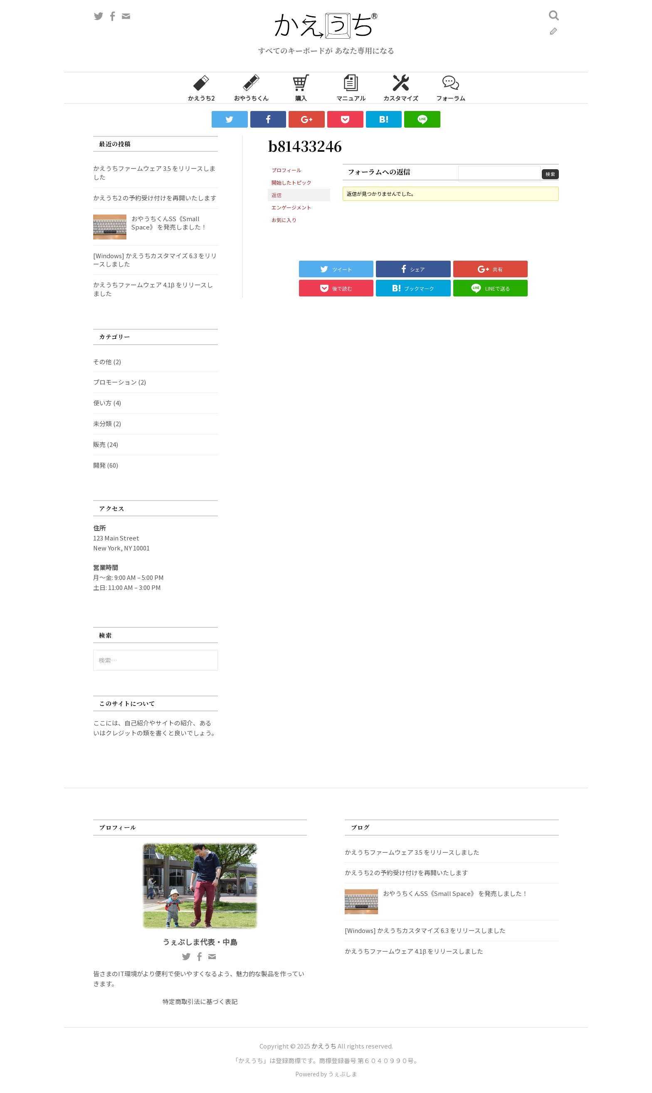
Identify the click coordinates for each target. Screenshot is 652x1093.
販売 (99, 444)
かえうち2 (201, 87)
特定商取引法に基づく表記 (200, 1001)
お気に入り (284, 219)
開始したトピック (291, 182)
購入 (301, 87)
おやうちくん (251, 87)
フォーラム (450, 87)
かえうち (323, 1045)
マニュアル (351, 87)
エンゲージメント (291, 207)
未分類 (102, 423)
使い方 (102, 402)
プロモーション (115, 381)
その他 (102, 361)
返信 (277, 194)
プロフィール (286, 169)
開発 (99, 465)
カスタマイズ (400, 87)
